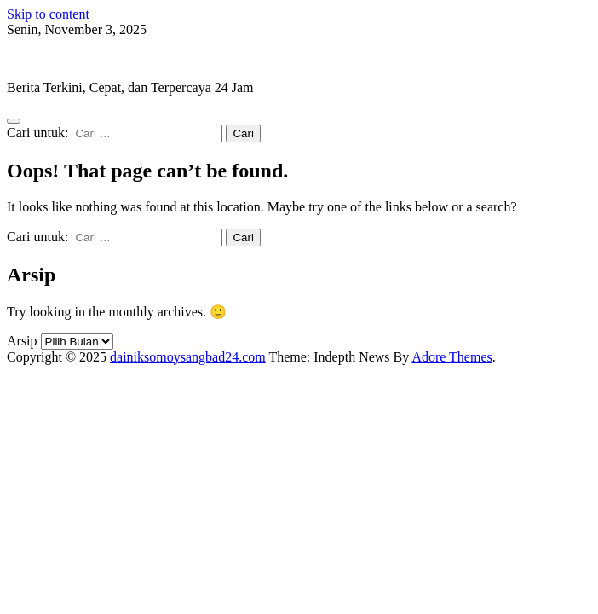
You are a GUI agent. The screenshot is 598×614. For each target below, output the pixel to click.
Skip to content (48, 14)
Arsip (22, 340)
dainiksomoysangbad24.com (85, 58)
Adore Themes (451, 357)
